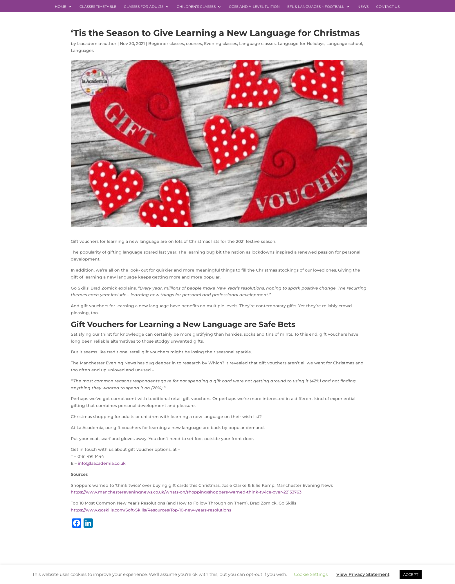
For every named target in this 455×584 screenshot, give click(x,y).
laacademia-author (96, 43)
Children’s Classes (196, 7)
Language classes (257, 43)
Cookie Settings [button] (311, 574)
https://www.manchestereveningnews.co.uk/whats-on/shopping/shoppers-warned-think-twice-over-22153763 (186, 492)
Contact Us (388, 7)
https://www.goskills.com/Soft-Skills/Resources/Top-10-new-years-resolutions (151, 510)
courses (194, 43)
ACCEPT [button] (410, 574)
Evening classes (220, 43)
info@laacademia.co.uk (102, 463)
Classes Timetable (98, 7)
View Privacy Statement (362, 574)
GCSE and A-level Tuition (254, 7)
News (363, 7)
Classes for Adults (143, 7)
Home (60, 7)
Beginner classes (166, 43)
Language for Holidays (301, 43)
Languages (82, 50)
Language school (344, 43)
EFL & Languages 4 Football (315, 7)
